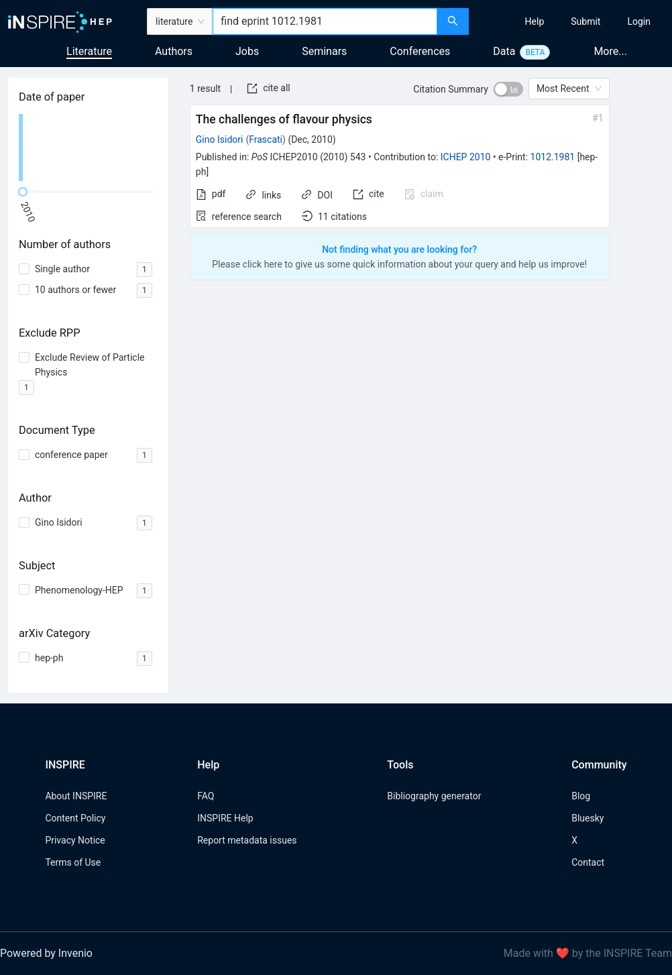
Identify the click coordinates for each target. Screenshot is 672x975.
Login (639, 21)
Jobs (247, 51)
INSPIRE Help (225, 818)
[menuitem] (535, 21)
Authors (173, 51)
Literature (89, 51)
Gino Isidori (219, 139)
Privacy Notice (75, 840)
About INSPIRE (76, 796)
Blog (580, 796)
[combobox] (325, 21)
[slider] (22, 191)
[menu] (572, 21)
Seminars (324, 51)
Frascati (265, 139)
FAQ (205, 796)
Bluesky (587, 818)
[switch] (508, 89)
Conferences (420, 51)
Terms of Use (73, 862)
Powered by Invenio (46, 953)
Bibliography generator (434, 796)
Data (504, 51)
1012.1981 (552, 157)
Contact (587, 862)
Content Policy (75, 818)
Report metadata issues (246, 840)
